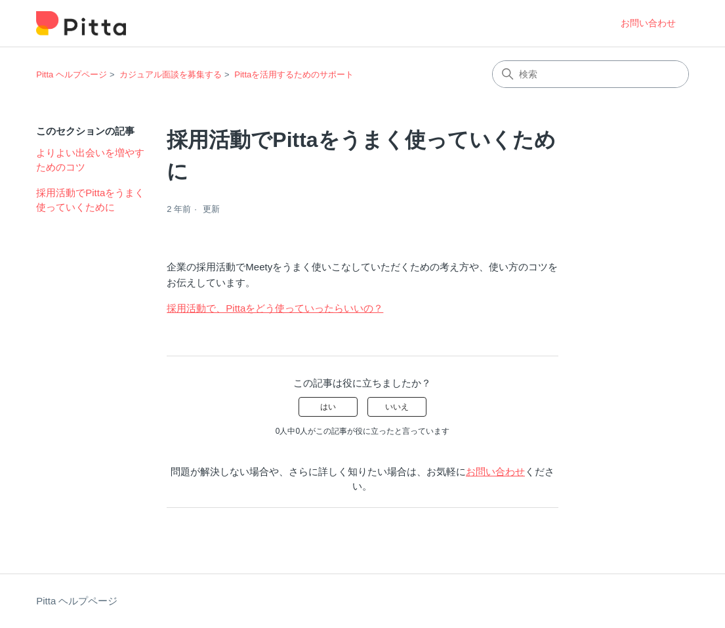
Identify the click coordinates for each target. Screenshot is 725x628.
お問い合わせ (648, 23)
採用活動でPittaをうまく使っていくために (90, 200)
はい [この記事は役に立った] (328, 406)
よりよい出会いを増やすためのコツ (90, 160)
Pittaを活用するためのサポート (294, 74)
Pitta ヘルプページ (71, 74)
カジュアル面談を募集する (170, 74)
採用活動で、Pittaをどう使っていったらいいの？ (275, 308)
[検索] (590, 74)
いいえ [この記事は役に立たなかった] (397, 406)
